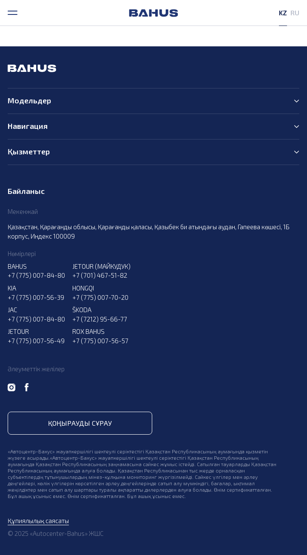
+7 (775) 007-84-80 (36, 275)
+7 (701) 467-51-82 (99, 275)
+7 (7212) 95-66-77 (99, 319)
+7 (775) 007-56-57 (100, 340)
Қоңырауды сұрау (80, 423)
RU (294, 13)
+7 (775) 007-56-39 (36, 297)
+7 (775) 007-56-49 (36, 340)
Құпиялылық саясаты (38, 520)
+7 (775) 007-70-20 (100, 297)
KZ (283, 13)
